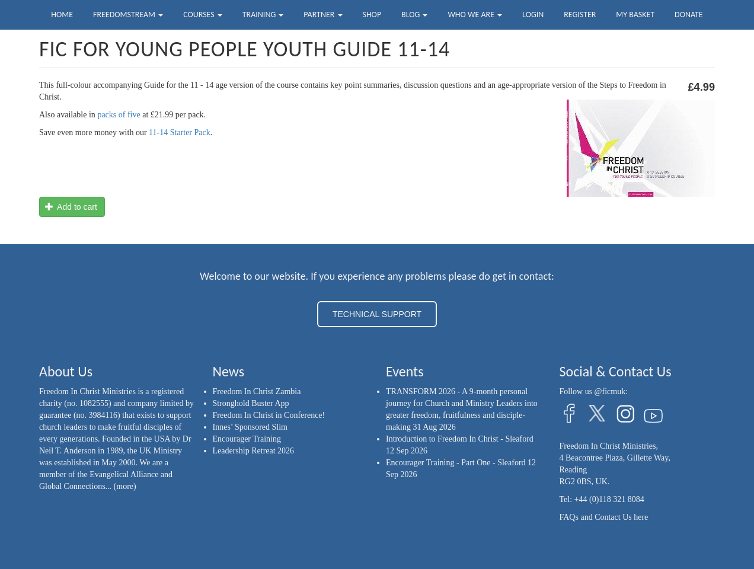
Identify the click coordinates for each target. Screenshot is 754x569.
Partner (322, 14)
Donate (689, 14)
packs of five (118, 114)
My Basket (635, 14)
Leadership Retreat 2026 (254, 450)
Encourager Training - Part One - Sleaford (456, 462)
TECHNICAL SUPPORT (377, 314)
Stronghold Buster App (251, 403)
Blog (414, 14)
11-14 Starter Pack (179, 132)
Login (533, 14)
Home (62, 14)
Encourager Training (247, 438)
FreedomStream (128, 14)
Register (580, 14)
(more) (125, 486)
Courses (202, 14)
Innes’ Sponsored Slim (250, 427)
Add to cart (71, 207)
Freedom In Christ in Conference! (269, 415)
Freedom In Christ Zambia (257, 391)
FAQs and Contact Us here (604, 517)
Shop (371, 14)
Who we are (475, 14)
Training (263, 14)
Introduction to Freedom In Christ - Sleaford (459, 438)
